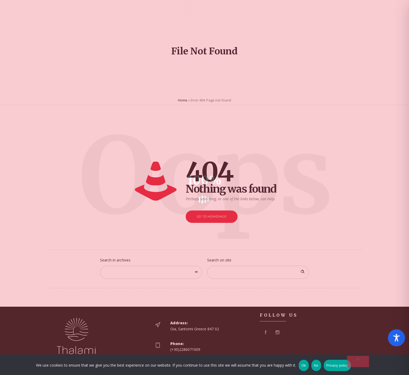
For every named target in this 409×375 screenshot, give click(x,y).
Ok (303, 365)
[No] (358, 361)
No (316, 365)
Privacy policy (337, 365)
